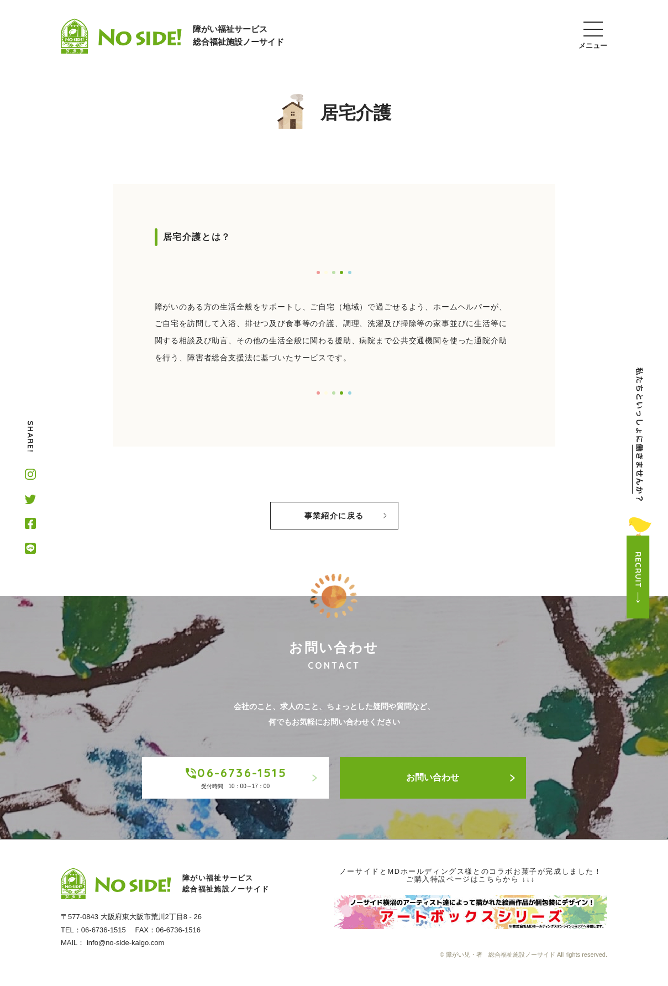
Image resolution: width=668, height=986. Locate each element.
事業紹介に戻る (345, 515)
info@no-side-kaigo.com (125, 942)
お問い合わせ (460, 777)
